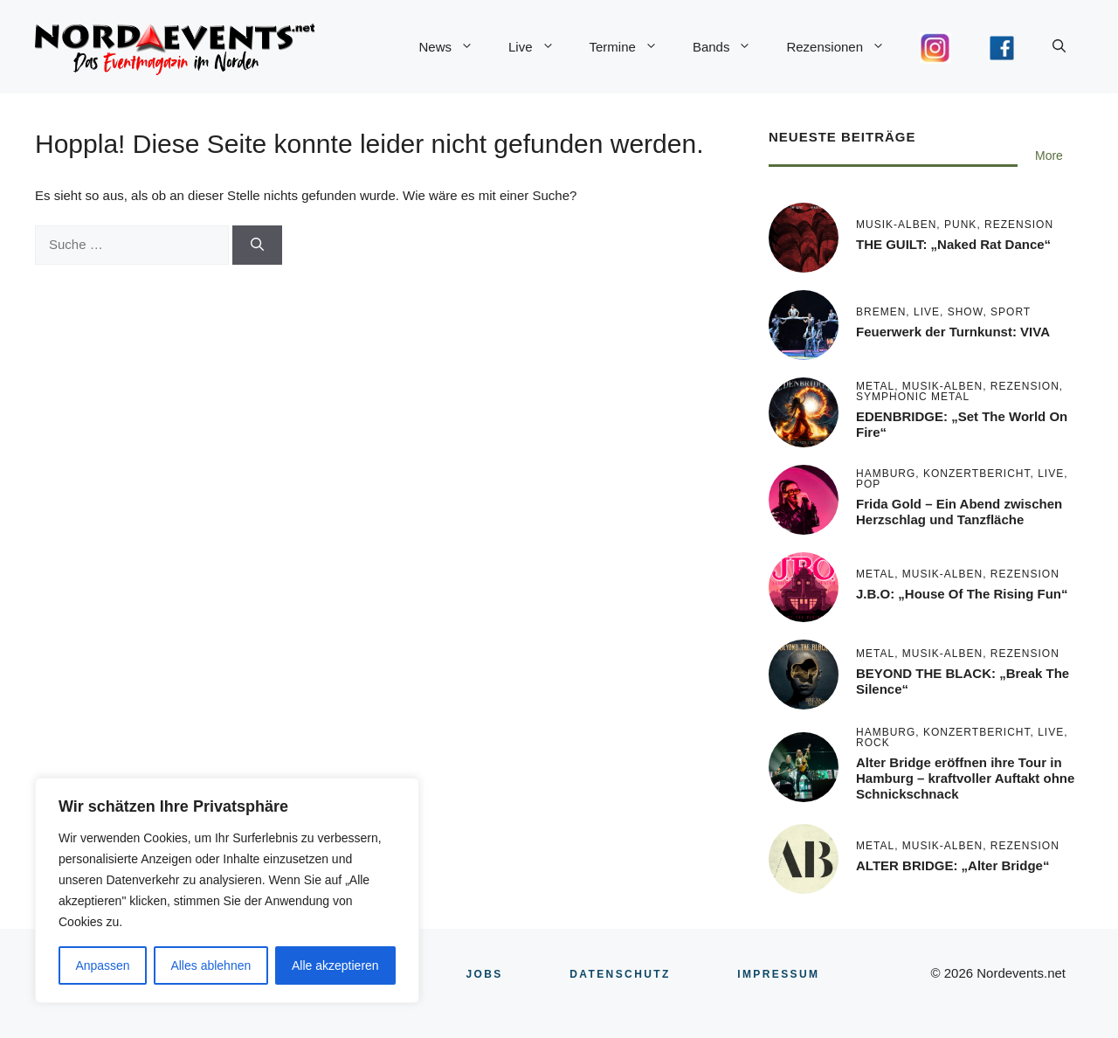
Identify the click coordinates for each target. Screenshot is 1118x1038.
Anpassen (102, 965)
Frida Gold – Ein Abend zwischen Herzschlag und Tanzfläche (959, 511)
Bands (731, 47)
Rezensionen (844, 47)
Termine (632, 47)
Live (540, 47)
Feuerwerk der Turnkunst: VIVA (953, 331)
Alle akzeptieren (335, 965)
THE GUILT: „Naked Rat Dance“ (953, 244)
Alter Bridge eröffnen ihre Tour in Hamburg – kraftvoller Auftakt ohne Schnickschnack (965, 778)
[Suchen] (257, 245)
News (454, 47)
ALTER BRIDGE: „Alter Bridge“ (952, 865)
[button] (1059, 47)
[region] (227, 890)
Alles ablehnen (210, 965)
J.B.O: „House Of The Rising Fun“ (962, 593)
